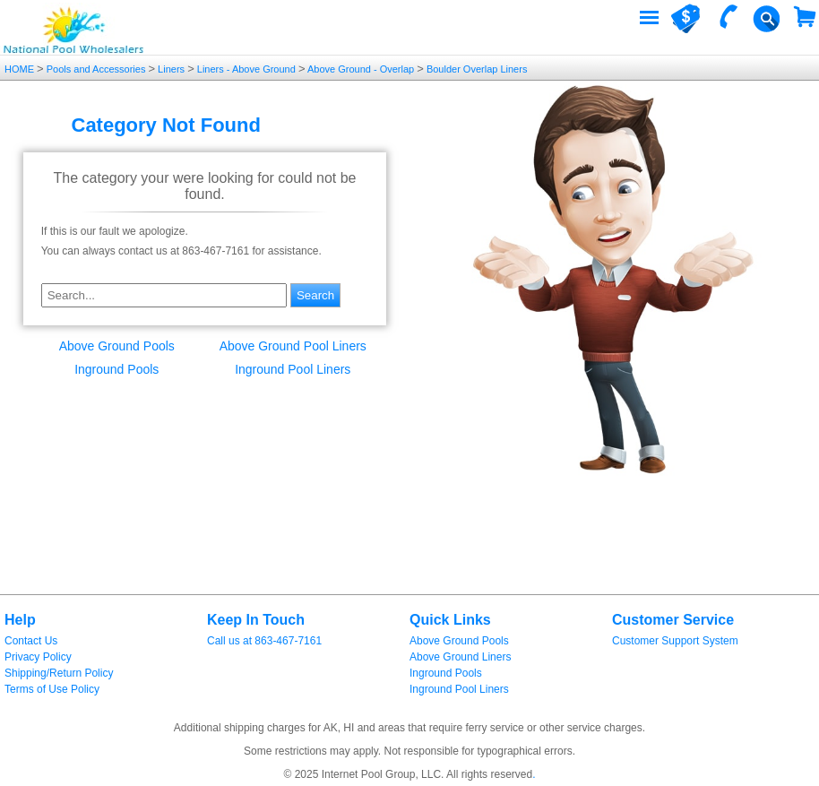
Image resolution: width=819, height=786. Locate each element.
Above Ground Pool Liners (293, 346)
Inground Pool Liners (292, 369)
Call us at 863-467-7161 (264, 641)
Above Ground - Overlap (362, 69)
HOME (20, 69)
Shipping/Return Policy (58, 673)
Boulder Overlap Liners (476, 69)
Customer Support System (675, 641)
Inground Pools (116, 369)
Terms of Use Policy (51, 689)
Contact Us (30, 641)
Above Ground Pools (117, 346)
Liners (171, 69)
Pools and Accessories (96, 69)
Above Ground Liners (460, 657)
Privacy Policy (38, 657)
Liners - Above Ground (246, 69)
